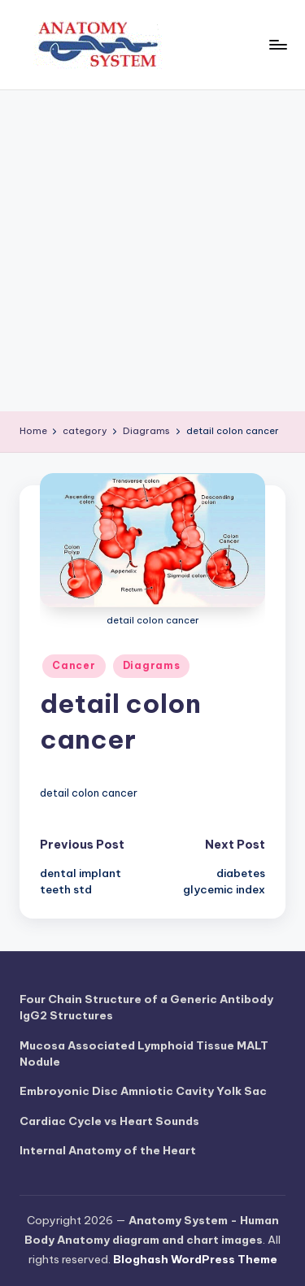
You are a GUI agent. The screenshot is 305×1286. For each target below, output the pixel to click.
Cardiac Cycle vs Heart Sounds (109, 1121)
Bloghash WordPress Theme (195, 1259)
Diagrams (152, 665)
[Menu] (277, 44)
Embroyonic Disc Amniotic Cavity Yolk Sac (143, 1091)
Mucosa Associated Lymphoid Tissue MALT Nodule (144, 1053)
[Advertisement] (152, 250)
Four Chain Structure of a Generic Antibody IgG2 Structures (146, 1007)
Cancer (73, 665)
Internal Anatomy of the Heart (108, 1150)
